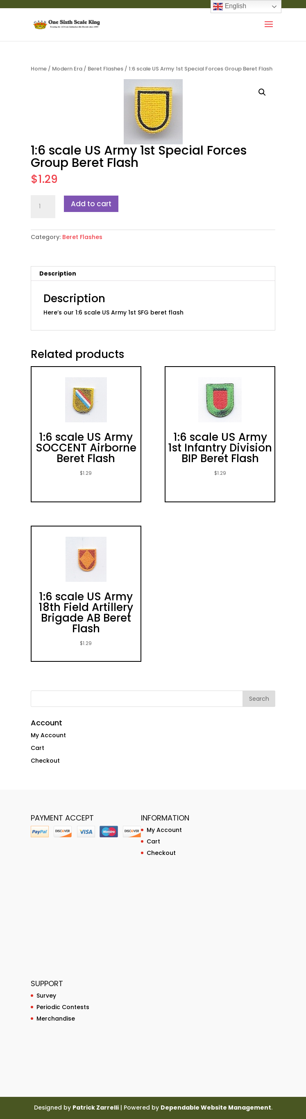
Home (39, 69)
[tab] (153, 274)
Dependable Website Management (216, 1107)
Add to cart (91, 204)
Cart (37, 748)
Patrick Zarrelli (96, 1107)
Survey (46, 995)
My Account (48, 735)
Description (57, 273)
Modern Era (67, 69)
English (229, 6)
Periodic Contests (62, 1007)
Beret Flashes (105, 69)
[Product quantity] (43, 206)
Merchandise (55, 1018)
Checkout (45, 761)
